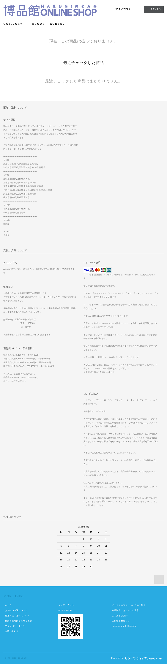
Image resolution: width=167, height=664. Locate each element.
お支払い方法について (16, 610)
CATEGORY (15, 24)
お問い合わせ (12, 631)
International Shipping (124, 626)
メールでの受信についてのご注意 (129, 605)
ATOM (69, 610)
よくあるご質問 (120, 615)
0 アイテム (153, 8)
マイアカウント (124, 8)
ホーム (8, 605)
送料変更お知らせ (121, 621)
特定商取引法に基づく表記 (18, 621)
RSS (60, 610)
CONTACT (58, 24)
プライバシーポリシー (16, 626)
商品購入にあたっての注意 (125, 610)
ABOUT (38, 24)
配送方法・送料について (17, 615)
